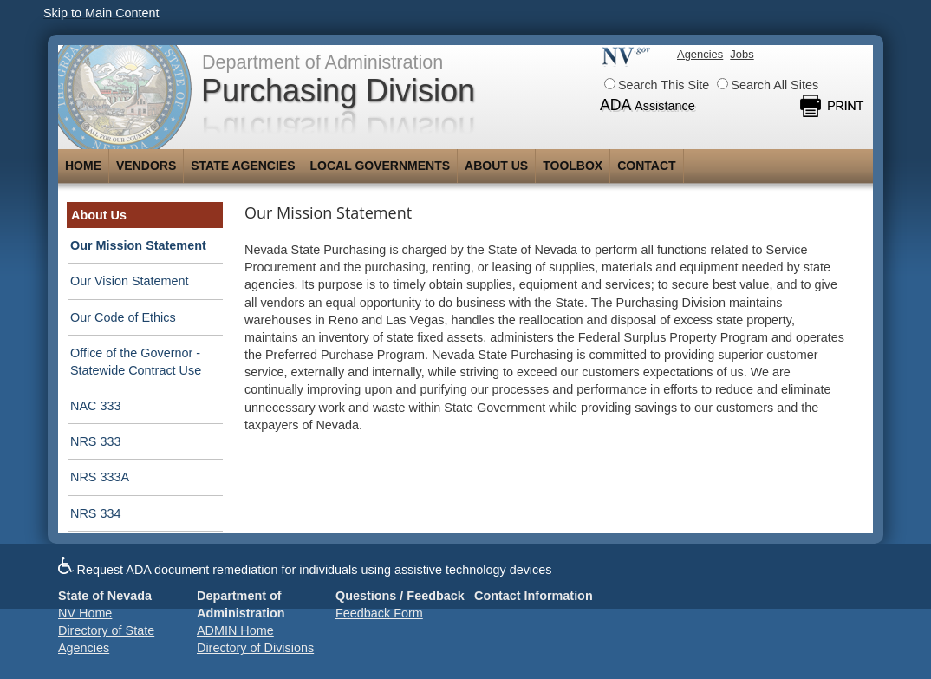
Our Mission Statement (138, 245)
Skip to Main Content (101, 13)
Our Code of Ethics (123, 317)
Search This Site (656, 85)
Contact (646, 166)
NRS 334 (95, 513)
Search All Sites (767, 85)
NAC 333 (95, 406)
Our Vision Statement (129, 281)
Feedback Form (379, 613)
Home (83, 166)
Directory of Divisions (255, 648)
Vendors (146, 166)
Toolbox (572, 166)
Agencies (700, 54)
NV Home (85, 613)
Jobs (741, 54)
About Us (496, 166)
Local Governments (380, 166)
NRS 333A (99, 477)
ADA (647, 105)
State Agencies (243, 166)
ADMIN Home (235, 630)
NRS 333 (95, 441)
